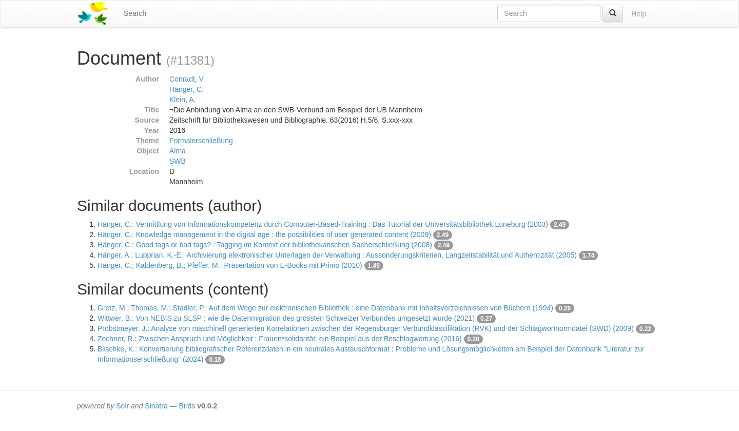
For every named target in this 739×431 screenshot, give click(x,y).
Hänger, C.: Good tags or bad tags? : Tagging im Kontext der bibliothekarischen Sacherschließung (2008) (265, 245)
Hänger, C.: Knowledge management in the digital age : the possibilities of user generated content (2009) (264, 234)
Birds (187, 406)
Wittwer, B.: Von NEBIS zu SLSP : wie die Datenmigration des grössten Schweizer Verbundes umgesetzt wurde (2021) (286, 318)
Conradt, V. (187, 79)
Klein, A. (182, 99)
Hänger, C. (186, 89)
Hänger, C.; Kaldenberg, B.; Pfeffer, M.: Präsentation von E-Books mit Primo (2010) (230, 265)
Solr (122, 406)
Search (135, 13)
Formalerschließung (201, 140)
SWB (177, 161)
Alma (177, 151)
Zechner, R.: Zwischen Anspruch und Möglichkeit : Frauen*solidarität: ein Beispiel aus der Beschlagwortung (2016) (280, 339)
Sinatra (156, 406)
